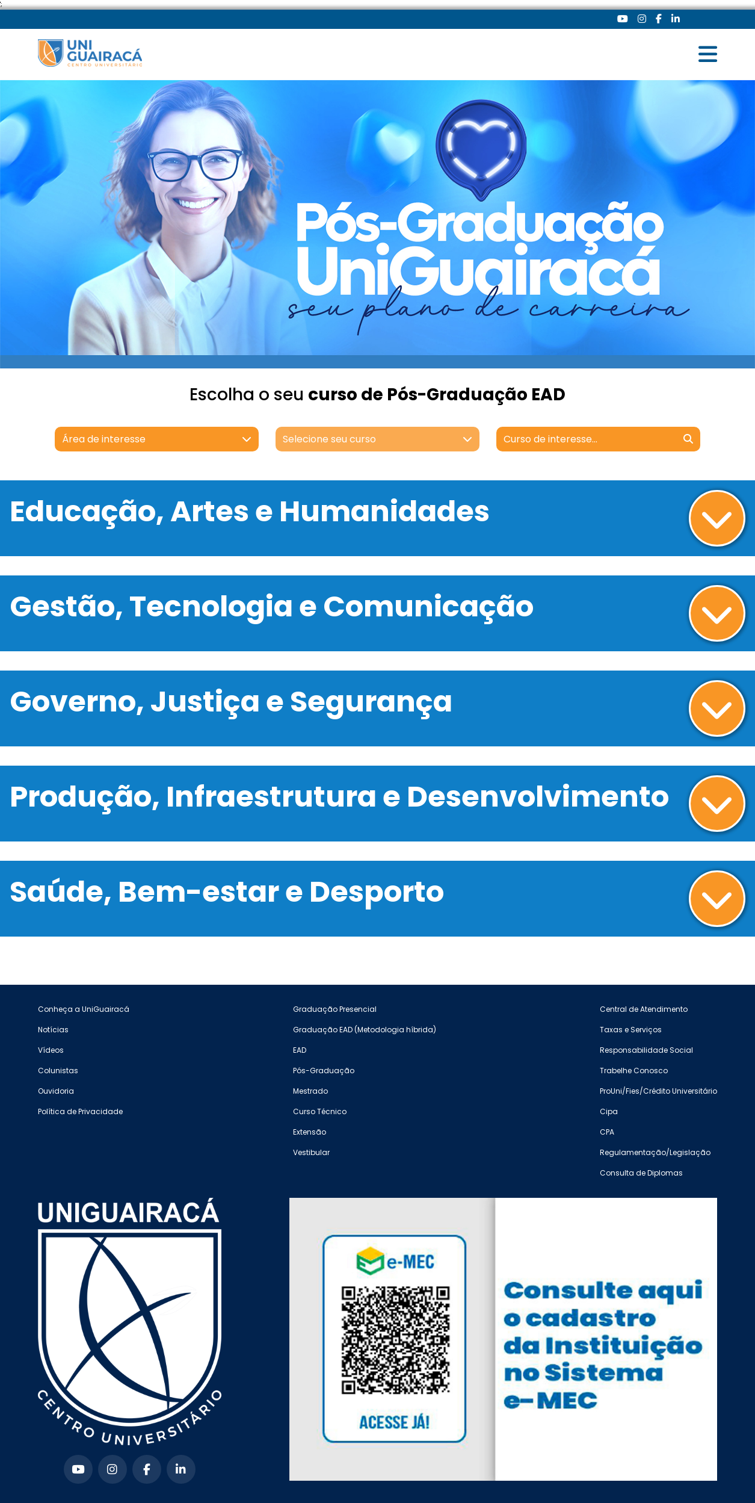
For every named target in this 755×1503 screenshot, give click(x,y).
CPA (607, 1132)
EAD (299, 1050)
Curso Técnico (320, 1111)
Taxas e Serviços (631, 1029)
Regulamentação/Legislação (655, 1152)
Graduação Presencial (335, 1009)
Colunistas (58, 1070)
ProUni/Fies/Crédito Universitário (658, 1091)
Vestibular (311, 1152)
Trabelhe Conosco (634, 1070)
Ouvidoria (56, 1091)
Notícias (53, 1029)
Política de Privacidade (80, 1111)
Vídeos (51, 1050)
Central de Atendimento (644, 1009)
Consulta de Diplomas (641, 1173)
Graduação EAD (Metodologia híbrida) (364, 1029)
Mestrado (310, 1091)
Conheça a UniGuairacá (83, 1009)
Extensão (309, 1132)
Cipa (609, 1111)
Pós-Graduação (323, 1070)
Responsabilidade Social (646, 1050)
